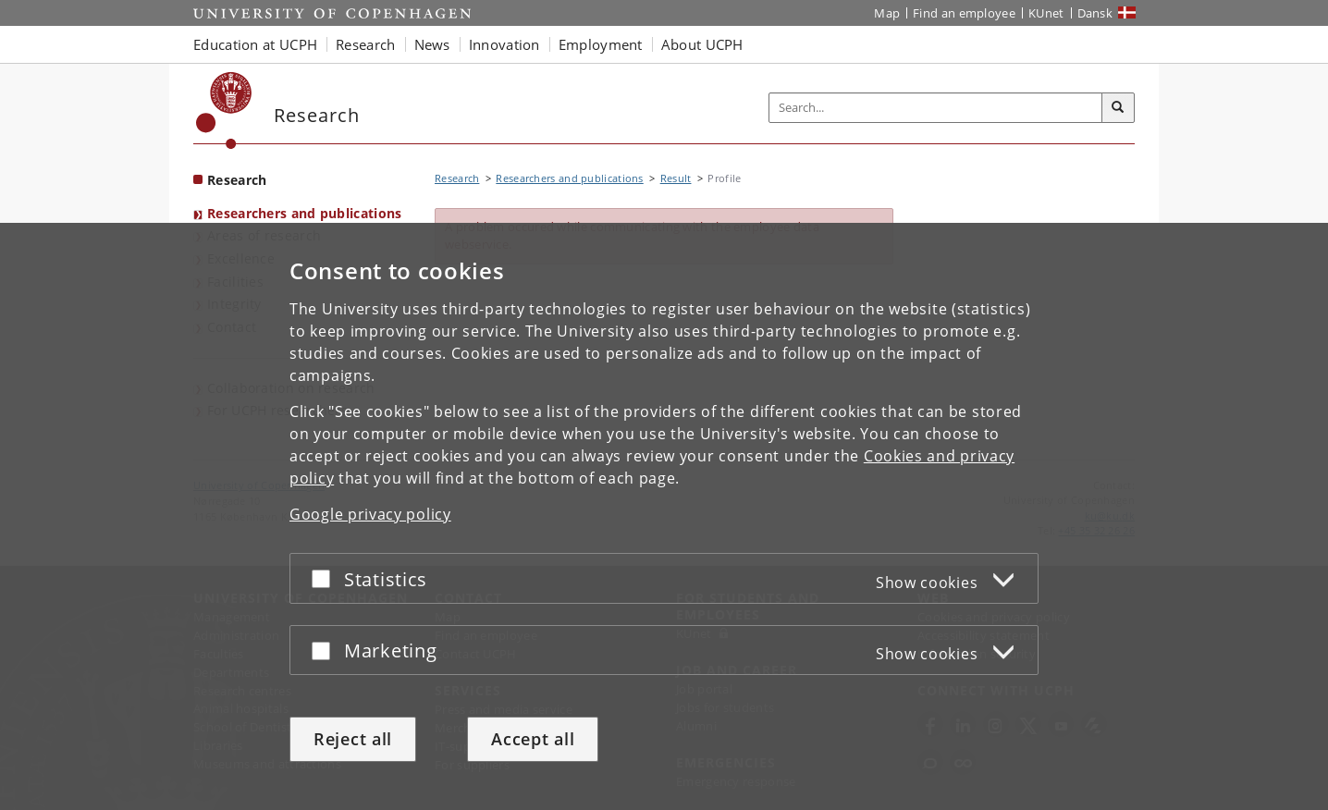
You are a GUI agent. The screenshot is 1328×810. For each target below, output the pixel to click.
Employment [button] (601, 44)
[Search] (1118, 108)
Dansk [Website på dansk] (1095, 13)
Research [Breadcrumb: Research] (457, 178)
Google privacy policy (370, 514)
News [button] (432, 44)
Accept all (532, 739)
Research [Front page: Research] (236, 180)
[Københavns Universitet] (224, 110)
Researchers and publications (304, 213)
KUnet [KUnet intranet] (1046, 13)
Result (676, 178)
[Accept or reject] (325, 578)
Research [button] (365, 44)
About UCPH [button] (702, 44)
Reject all (353, 739)
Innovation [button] (504, 44)
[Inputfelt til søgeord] (936, 107)
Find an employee (964, 13)
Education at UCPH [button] (255, 44)
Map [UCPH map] (887, 13)
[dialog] (664, 516)
